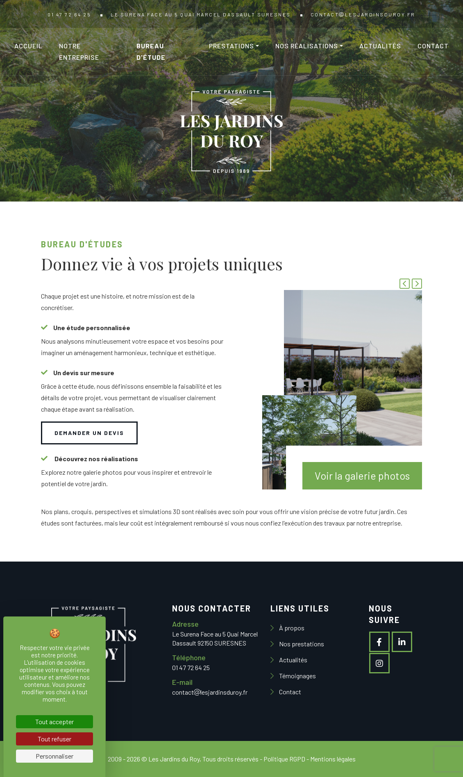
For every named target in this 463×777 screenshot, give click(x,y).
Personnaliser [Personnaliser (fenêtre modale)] (54, 756)
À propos (291, 628)
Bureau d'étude (151, 51)
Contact (433, 46)
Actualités (380, 46)
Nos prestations (301, 644)
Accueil (28, 46)
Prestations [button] (231, 46)
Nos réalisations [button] (306, 46)
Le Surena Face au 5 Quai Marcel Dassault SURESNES (201, 14)
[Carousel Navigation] (409, 284)
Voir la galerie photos (362, 475)
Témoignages (297, 676)
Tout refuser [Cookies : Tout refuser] (54, 739)
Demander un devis (89, 432)
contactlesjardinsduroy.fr (363, 14)
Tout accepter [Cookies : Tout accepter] (54, 721)
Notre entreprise (79, 51)
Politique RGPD (284, 759)
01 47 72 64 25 (69, 14)
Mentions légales (333, 759)
